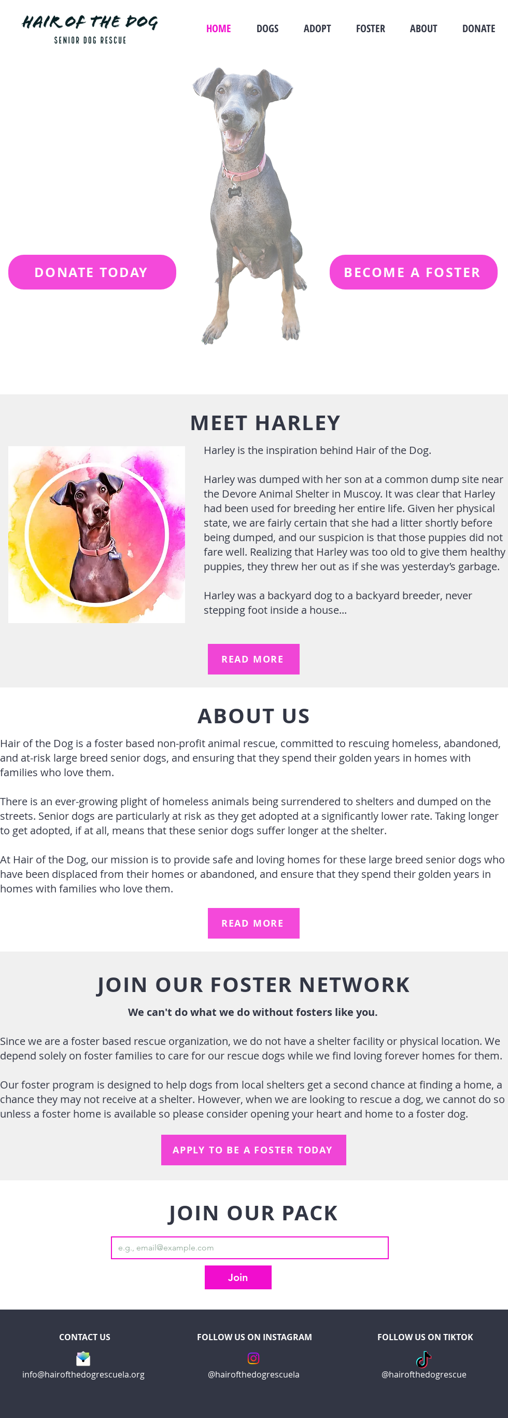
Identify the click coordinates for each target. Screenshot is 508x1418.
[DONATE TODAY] (92, 272)
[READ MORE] (254, 659)
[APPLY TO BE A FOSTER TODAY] (253, 1150)
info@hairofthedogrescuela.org (83, 1374)
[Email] (247, 1247)
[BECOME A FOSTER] (414, 272)
